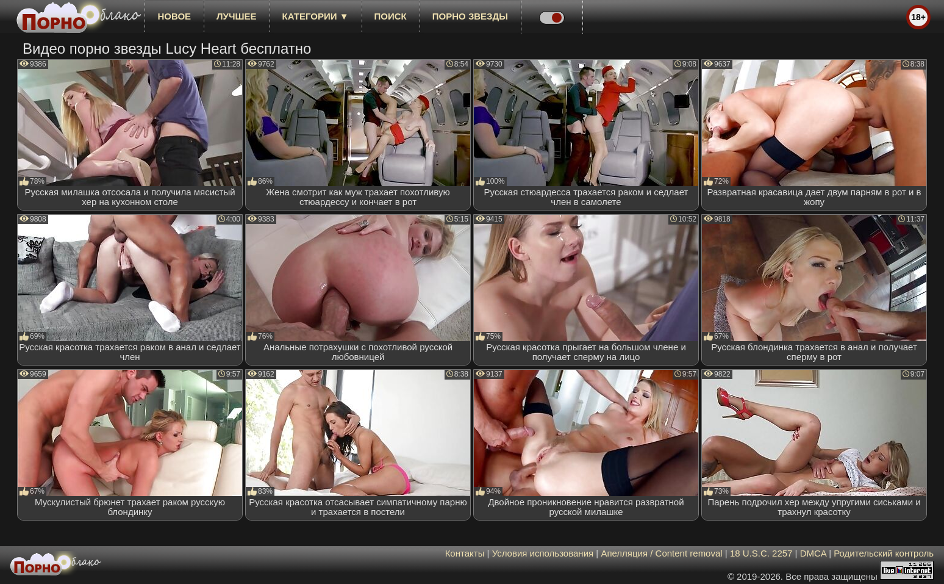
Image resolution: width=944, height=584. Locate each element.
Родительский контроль (884, 553)
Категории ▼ (315, 16)
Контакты (465, 553)
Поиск (390, 16)
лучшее (236, 16)
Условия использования (543, 553)
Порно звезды (470, 16)
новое (174, 16)
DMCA (813, 553)
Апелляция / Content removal (661, 553)
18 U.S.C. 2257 (761, 553)
